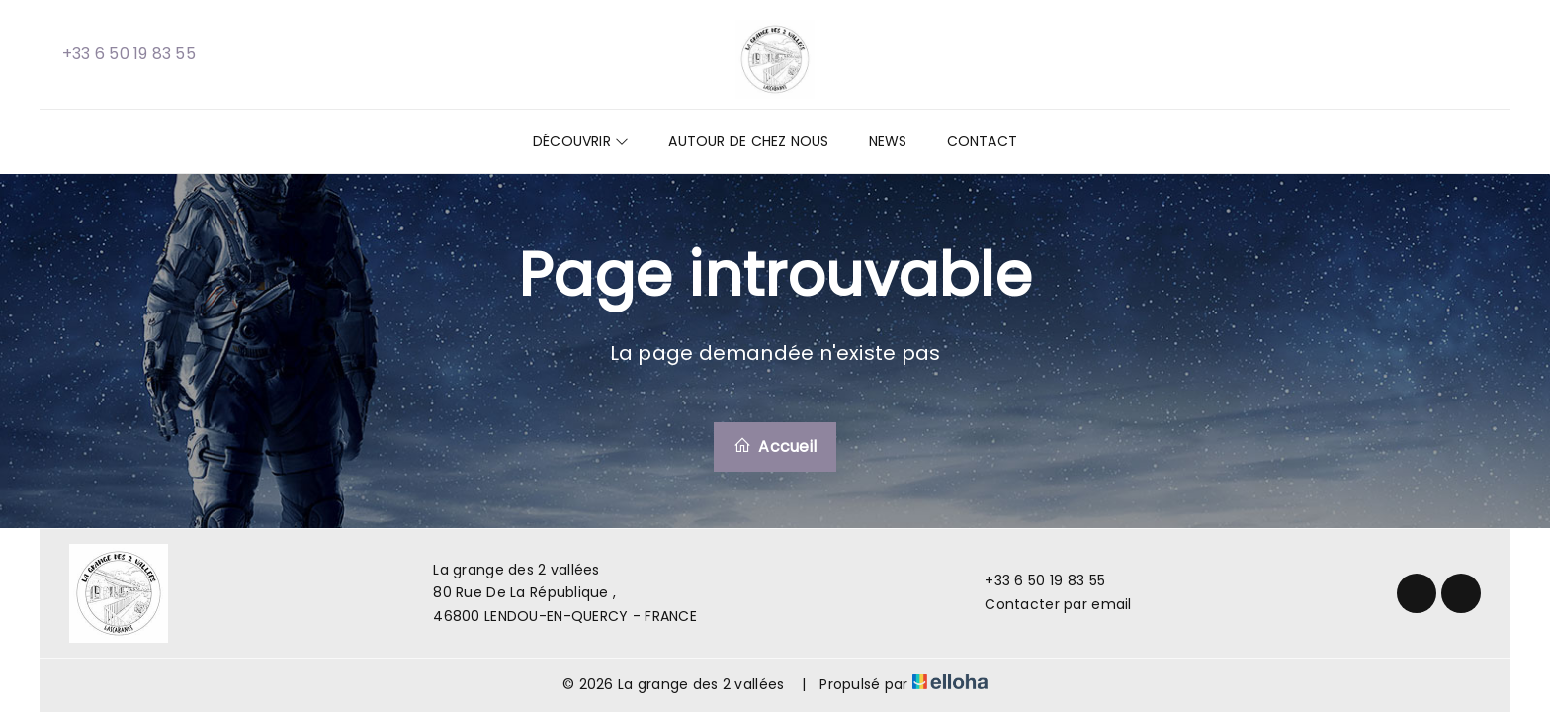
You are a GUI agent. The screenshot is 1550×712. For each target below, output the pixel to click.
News (888, 141)
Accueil (775, 446)
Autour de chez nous (748, 141)
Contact (982, 141)
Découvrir (581, 141)
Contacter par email (1046, 604)
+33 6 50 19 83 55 (1033, 580)
